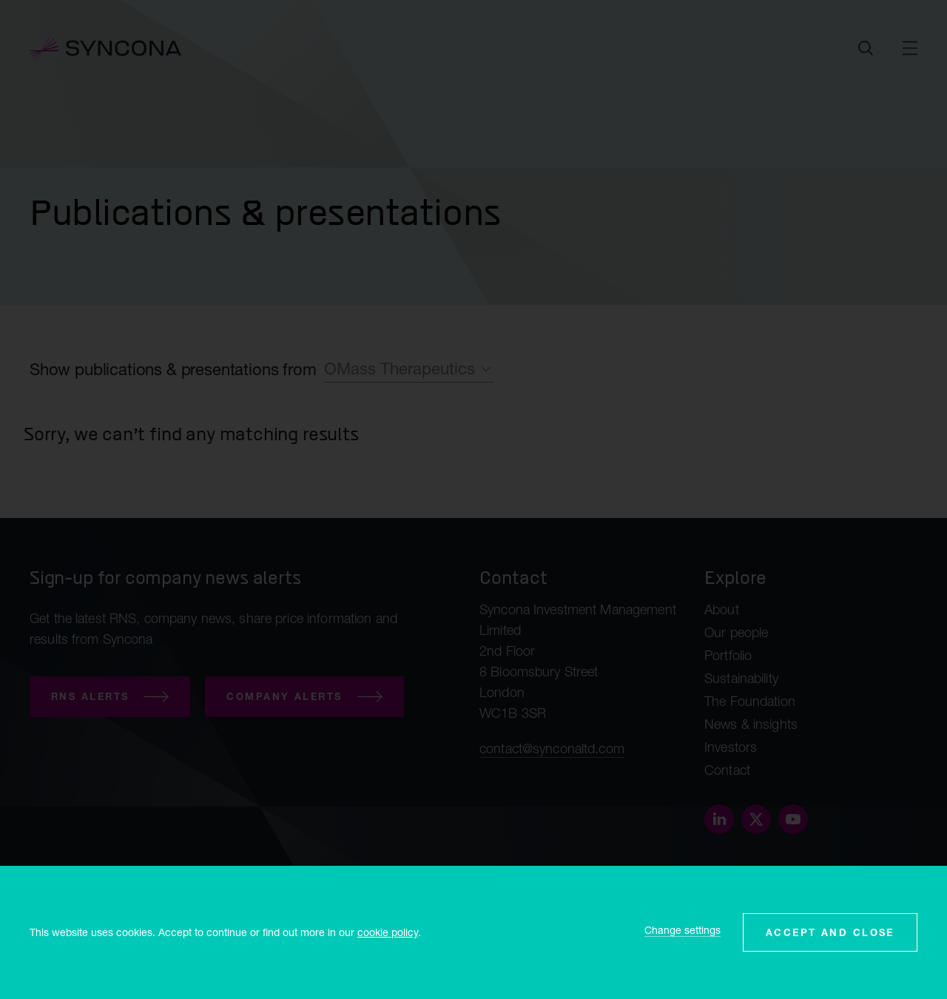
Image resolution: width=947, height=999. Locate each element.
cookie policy (387, 932)
